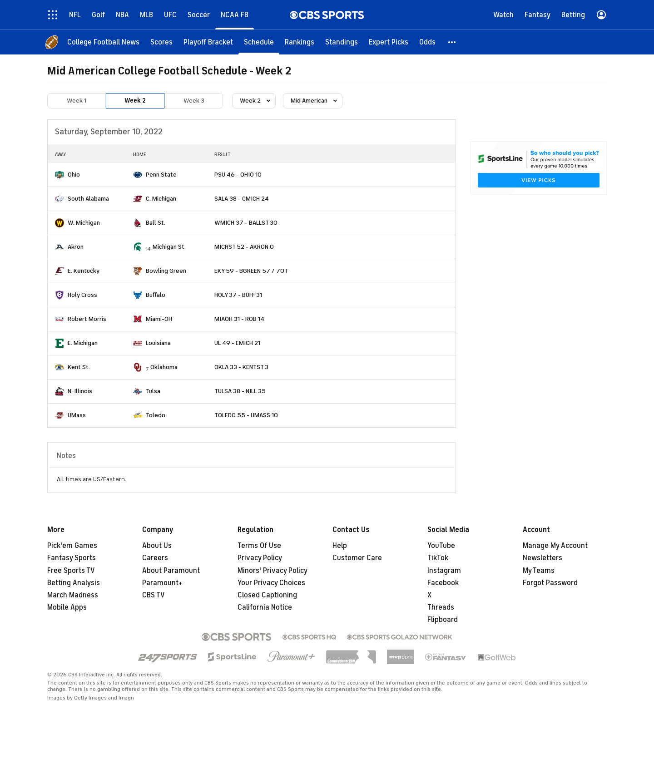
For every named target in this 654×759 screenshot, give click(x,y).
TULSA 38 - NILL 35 (240, 391)
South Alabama (88, 198)
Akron (76, 247)
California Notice (265, 607)
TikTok (437, 557)
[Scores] (161, 42)
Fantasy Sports (71, 557)
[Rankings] (299, 42)
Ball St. (155, 223)
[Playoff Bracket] (208, 42)
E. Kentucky (83, 271)
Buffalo (155, 295)
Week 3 (193, 100)
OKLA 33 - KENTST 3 (241, 367)
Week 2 (135, 100)
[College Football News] (103, 42)
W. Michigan (84, 223)
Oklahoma (164, 367)
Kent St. (79, 367)
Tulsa (153, 391)
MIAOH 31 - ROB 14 (239, 319)
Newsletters (542, 557)
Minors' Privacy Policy (272, 570)
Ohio (74, 174)
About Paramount (171, 570)
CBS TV (153, 595)
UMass (77, 415)
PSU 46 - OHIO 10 (238, 174)
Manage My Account (555, 545)
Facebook (443, 582)
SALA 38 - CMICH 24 (241, 198)
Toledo (155, 415)
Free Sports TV (71, 570)
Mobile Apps (67, 607)
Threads (440, 607)
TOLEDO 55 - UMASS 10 (246, 415)
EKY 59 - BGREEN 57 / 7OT (251, 271)
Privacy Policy (260, 557)
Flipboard (442, 619)
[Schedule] (258, 42)
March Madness (72, 595)
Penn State (161, 174)
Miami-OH (159, 319)
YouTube (441, 545)
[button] (452, 42)
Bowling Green (166, 271)
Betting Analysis (73, 582)
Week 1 (76, 100)
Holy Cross (82, 295)
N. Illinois (80, 391)
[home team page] (59, 174)
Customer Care (357, 557)
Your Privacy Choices (271, 582)
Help (339, 545)
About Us (157, 545)
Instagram (444, 570)
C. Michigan (161, 198)
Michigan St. (169, 247)
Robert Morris (87, 319)
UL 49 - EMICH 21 (237, 343)
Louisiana (158, 343)
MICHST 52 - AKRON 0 (244, 247)
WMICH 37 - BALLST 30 (245, 223)
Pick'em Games (72, 545)
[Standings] (341, 42)
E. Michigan (83, 343)
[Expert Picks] (388, 42)
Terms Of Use (259, 545)
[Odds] (427, 42)
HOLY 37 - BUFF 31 (238, 295)
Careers (155, 557)
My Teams (539, 570)
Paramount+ (162, 582)
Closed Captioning (267, 595)
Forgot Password (550, 582)
